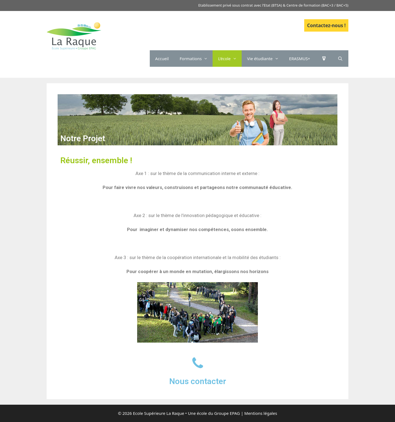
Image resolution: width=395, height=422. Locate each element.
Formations (196, 58)
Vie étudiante (265, 58)
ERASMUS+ (299, 58)
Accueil (162, 58)
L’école (229, 58)
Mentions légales (260, 413)
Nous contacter (197, 381)
